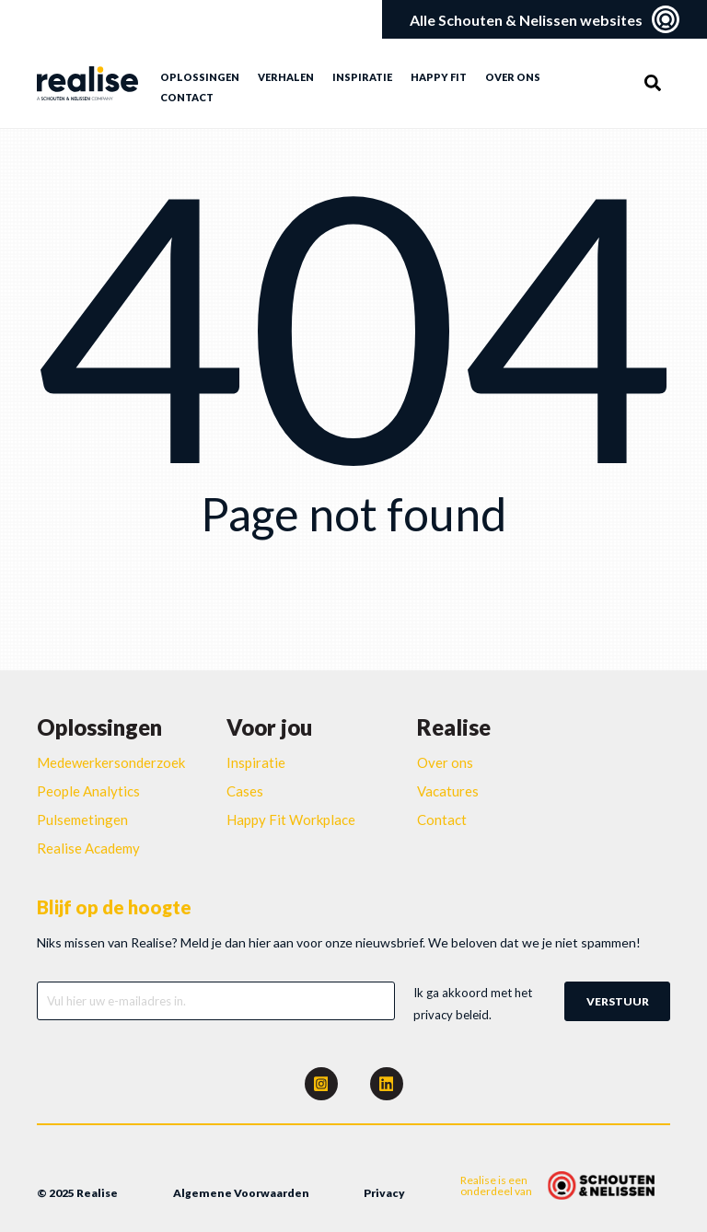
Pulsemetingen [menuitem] (82, 819)
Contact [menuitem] (187, 97)
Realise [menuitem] (454, 727)
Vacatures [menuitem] (448, 791)
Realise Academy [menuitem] (88, 848)
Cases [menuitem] (244, 791)
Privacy (384, 1193)
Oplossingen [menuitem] (199, 77)
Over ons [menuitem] (512, 77)
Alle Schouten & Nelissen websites (544, 19)
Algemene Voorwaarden (241, 1193)
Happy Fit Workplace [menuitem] (290, 819)
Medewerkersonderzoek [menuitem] (111, 762)
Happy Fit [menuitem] (439, 77)
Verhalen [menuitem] (286, 77)
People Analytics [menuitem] (88, 791)
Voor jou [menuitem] (269, 727)
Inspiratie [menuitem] (362, 77)
